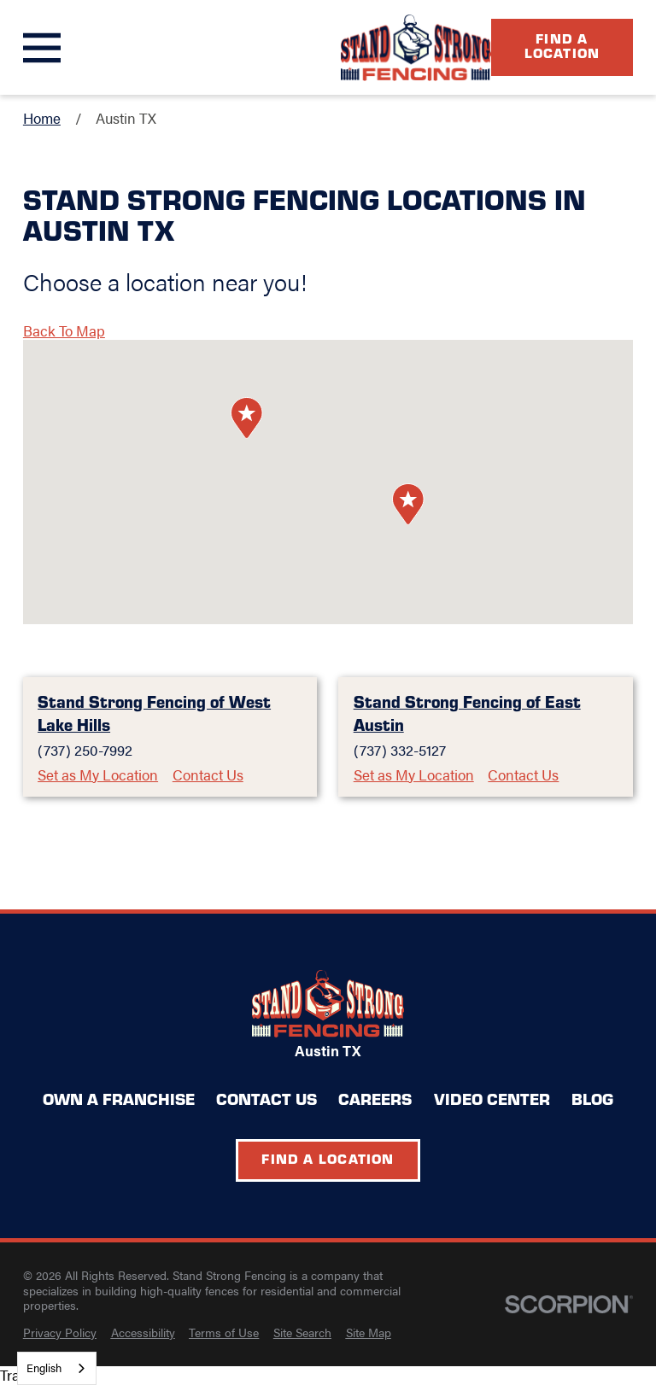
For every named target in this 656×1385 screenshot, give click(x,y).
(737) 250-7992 (85, 750)
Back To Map (64, 331)
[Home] (416, 48)
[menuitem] (60, 1333)
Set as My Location (98, 775)
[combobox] (57, 1368)
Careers (375, 1098)
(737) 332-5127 (400, 750)
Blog (592, 1098)
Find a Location (562, 45)
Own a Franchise (119, 1098)
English (44, 1367)
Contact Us (208, 775)
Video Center (492, 1098)
